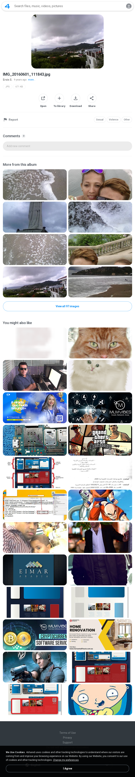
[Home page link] (7, 6)
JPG (7, 86)
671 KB (19, 86)
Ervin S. (7, 79)
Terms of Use (67, 732)
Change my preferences (66, 760)
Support (68, 742)
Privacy (67, 737)
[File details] (35, 184)
